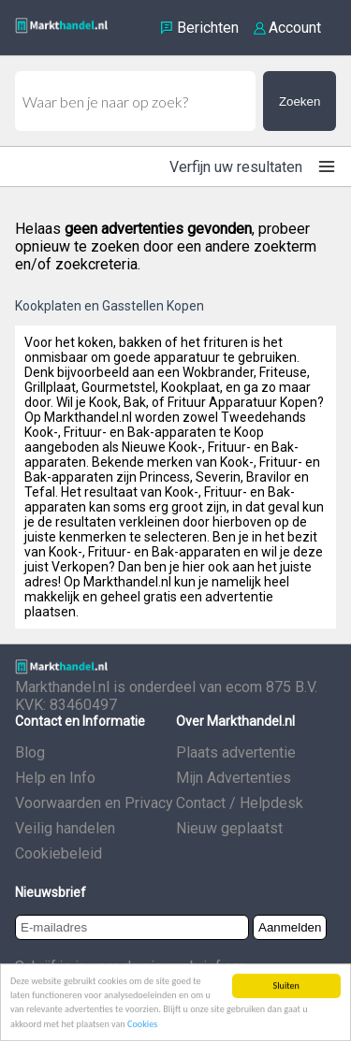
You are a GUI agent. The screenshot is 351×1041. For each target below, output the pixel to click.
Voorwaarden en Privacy (94, 803)
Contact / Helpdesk (239, 803)
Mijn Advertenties (233, 778)
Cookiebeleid (58, 853)
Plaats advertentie (236, 752)
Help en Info (55, 778)
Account (295, 27)
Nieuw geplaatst (229, 828)
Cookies (142, 1025)
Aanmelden (289, 927)
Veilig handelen (65, 828)
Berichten (208, 27)
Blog (30, 752)
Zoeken (299, 101)
